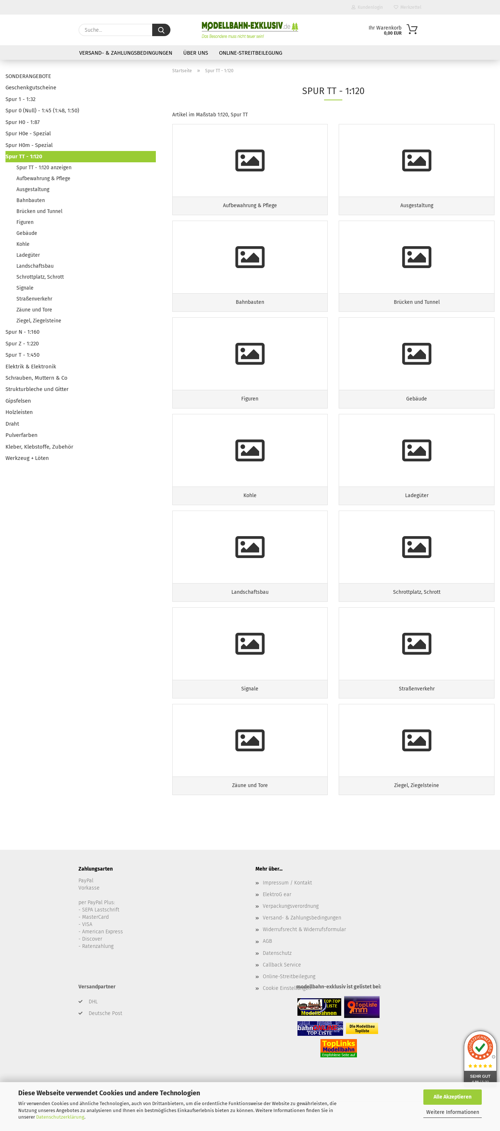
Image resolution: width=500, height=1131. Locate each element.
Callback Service (282, 965)
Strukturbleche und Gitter (37, 389)
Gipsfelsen (18, 401)
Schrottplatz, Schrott (40, 277)
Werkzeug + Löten (27, 458)
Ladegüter (28, 255)
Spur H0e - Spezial (28, 133)
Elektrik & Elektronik (30, 366)
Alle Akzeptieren (453, 1097)
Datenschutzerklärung (60, 1117)
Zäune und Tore (34, 310)
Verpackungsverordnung (291, 906)
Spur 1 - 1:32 (20, 99)
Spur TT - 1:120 (23, 156)
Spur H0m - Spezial (29, 145)
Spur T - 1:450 (22, 355)
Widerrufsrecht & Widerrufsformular (304, 929)
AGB (267, 941)
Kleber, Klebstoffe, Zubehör (39, 447)
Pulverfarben (21, 435)
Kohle (23, 244)
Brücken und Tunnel (39, 211)
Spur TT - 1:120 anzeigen (44, 167)
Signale (25, 288)
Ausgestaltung (32, 189)
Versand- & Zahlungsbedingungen (125, 53)
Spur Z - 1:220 (22, 343)
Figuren (25, 222)
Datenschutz (277, 953)
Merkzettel (408, 7)
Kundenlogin (367, 7)
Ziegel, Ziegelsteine (38, 321)
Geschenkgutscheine (30, 87)
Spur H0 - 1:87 (22, 122)
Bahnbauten (30, 200)
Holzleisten (19, 412)
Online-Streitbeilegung (250, 53)
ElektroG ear (277, 894)
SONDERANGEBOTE (28, 76)
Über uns (195, 53)
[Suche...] (161, 30)
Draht (12, 424)
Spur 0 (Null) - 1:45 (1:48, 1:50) (42, 110)
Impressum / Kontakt (287, 883)
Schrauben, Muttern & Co (36, 378)
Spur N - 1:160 (22, 332)
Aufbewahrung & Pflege (43, 178)
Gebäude (26, 233)
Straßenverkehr (34, 299)
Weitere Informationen (452, 1112)
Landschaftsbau (35, 266)
